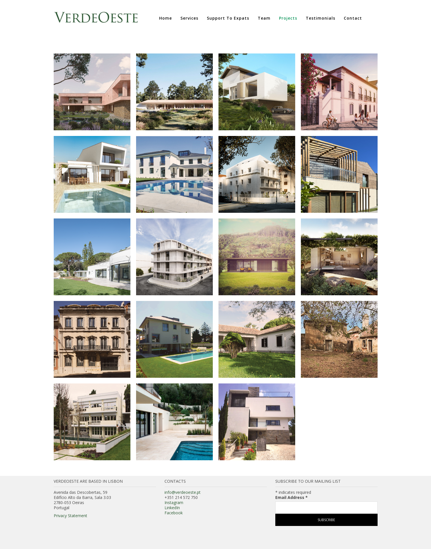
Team (264, 18)
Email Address (291, 497)
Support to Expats (228, 18)
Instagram (174, 502)
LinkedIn (172, 507)
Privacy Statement (70, 515)
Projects (288, 18)
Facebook (174, 512)
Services (189, 18)
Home (165, 18)
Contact (353, 18)
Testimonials (320, 18)
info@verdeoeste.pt (183, 492)
